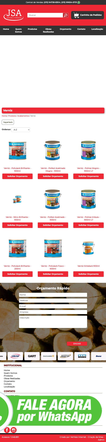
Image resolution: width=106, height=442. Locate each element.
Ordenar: (6, 129)
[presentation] (39, 334)
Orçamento (65, 29)
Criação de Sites (95, 437)
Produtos (32, 29)
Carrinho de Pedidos (87, 15)
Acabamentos (23, 116)
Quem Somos (18, 30)
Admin (101, 440)
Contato (81, 29)
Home (6, 29)
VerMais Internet (78, 437)
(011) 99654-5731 (70, 2)
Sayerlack (7, 122)
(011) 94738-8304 (52, 2)
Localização (97, 29)
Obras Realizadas (48, 30)
